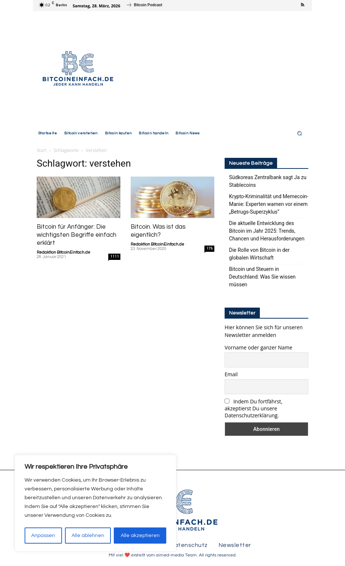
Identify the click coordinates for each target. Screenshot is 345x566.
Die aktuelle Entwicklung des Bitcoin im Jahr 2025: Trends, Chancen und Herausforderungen (266, 231)
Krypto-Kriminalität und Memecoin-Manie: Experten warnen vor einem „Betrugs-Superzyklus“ (268, 204)
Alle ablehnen (88, 535)
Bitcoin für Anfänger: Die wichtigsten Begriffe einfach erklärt (76, 235)
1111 (114, 256)
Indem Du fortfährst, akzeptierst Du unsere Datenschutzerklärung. (253, 408)
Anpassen (43, 535)
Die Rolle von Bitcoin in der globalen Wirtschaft (259, 254)
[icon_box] (144, 6)
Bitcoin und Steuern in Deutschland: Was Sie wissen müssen (262, 276)
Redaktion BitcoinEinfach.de (63, 252)
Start (42, 150)
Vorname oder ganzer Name (258, 347)
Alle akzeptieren (140, 535)
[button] (300, 133)
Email (231, 374)
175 (209, 248)
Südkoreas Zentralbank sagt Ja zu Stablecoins (267, 181)
